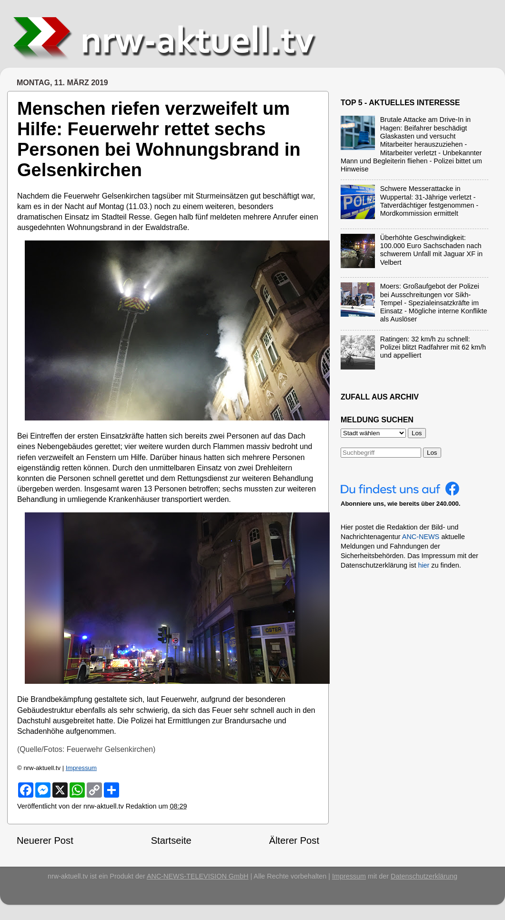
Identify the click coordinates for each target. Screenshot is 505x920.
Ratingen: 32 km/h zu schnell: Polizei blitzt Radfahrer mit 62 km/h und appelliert (433, 347)
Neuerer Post (45, 840)
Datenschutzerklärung (424, 876)
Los (432, 452)
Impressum (81, 767)
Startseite (171, 840)
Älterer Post (294, 840)
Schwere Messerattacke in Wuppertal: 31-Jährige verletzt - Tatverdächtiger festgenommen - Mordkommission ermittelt (429, 201)
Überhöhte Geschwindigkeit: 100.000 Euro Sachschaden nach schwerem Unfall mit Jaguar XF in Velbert (431, 250)
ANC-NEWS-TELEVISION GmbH (198, 876)
